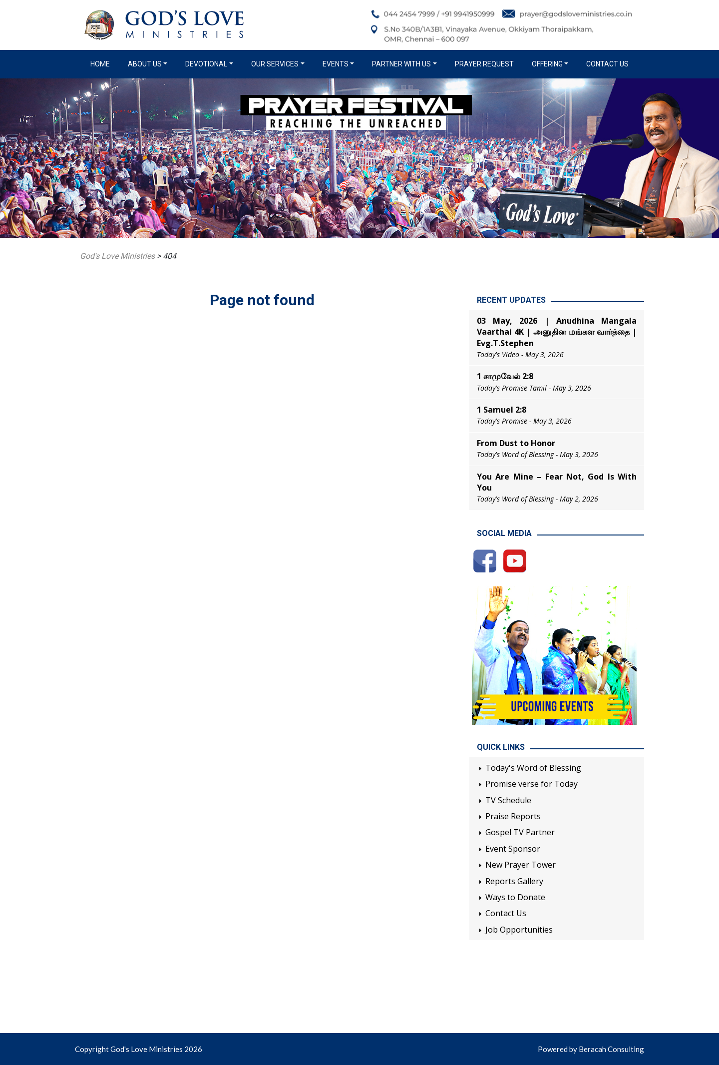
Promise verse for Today (531, 783)
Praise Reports (513, 816)
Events (336, 64)
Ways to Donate (515, 897)
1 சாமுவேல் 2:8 (505, 376)
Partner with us (401, 64)
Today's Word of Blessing (533, 767)
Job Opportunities (519, 929)
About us (145, 64)
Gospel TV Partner (520, 832)
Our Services (275, 64)
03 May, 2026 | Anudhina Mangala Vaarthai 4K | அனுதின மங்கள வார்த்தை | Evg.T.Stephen (557, 332)
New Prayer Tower (520, 864)
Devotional (206, 64)
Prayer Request (484, 64)
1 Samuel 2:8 (501, 409)
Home (102, 63)
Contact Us (607, 64)
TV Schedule (508, 800)
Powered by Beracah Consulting (591, 1049)
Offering (547, 64)
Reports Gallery (514, 881)
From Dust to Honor (516, 443)
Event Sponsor (512, 848)
